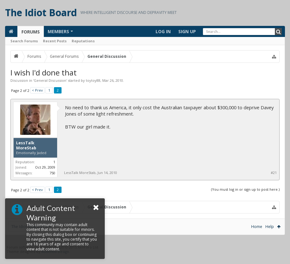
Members (58, 31)
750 (52, 173)
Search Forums (24, 41)
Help (269, 226)
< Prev (37, 90)
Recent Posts (55, 41)
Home (256, 226)
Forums (30, 32)
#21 (274, 173)
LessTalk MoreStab (26, 146)
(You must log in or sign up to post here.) (245, 189)
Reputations (83, 41)
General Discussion (50, 80)
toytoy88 (93, 80)
